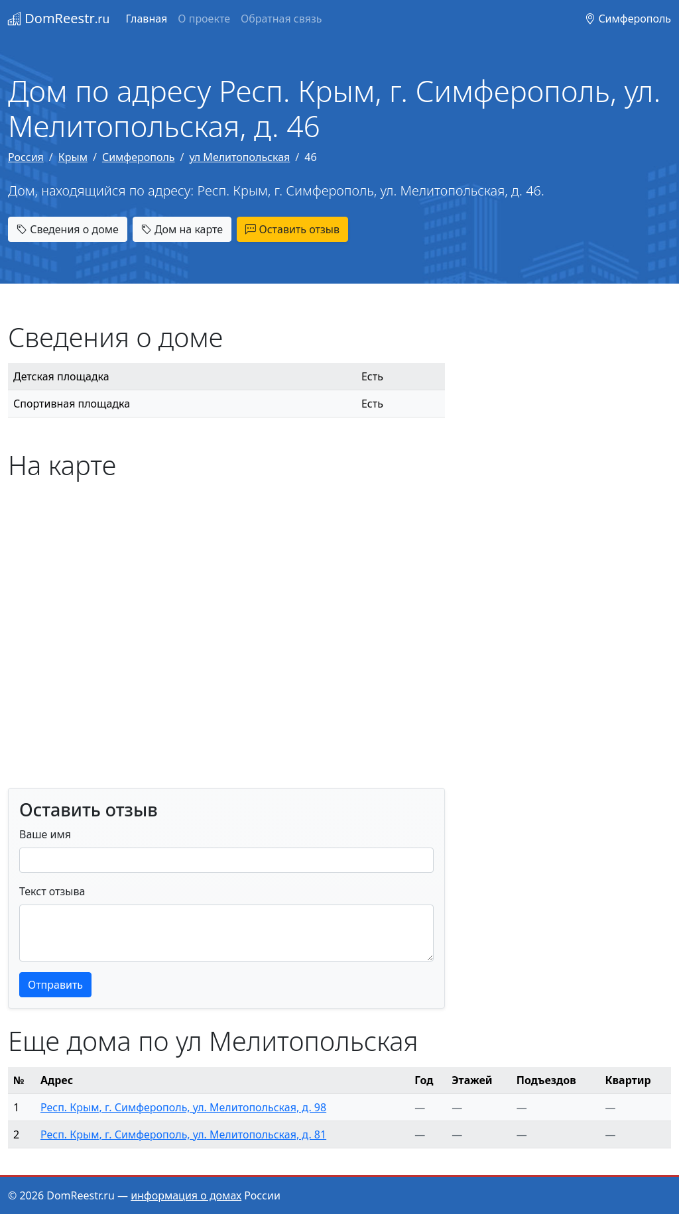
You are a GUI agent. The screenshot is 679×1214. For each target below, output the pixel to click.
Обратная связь (281, 18)
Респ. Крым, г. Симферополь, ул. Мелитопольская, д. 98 (183, 1107)
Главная (146, 18)
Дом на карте (182, 229)
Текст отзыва (52, 891)
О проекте (204, 18)
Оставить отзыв (292, 229)
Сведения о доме (68, 229)
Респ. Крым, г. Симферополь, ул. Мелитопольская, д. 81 (183, 1134)
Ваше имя (45, 834)
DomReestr (58, 18)
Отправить (55, 984)
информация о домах (186, 1195)
